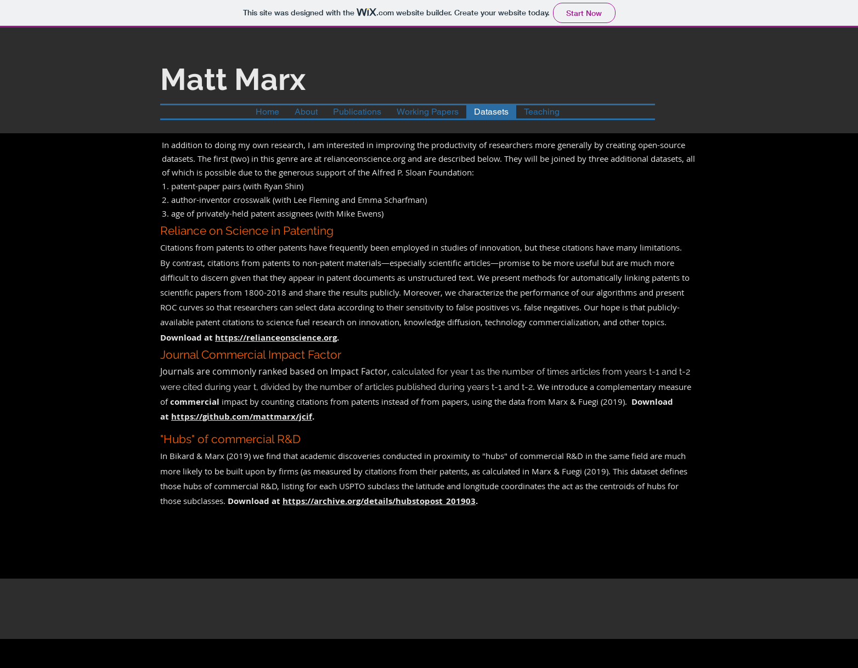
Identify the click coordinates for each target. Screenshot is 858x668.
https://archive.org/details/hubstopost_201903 (379, 501)
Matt (193, 79)
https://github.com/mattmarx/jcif (241, 416)
